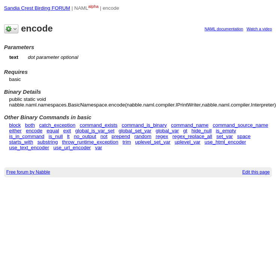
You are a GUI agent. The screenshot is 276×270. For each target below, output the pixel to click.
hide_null (202, 131)
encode (34, 131)
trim (127, 142)
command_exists (98, 125)
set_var (224, 136)
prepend (121, 136)
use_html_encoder (225, 142)
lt (68, 136)
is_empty (226, 131)
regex (162, 136)
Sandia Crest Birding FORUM (37, 8)
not (104, 136)
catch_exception (57, 125)
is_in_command (26, 136)
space (243, 136)
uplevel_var (188, 142)
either (15, 131)
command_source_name (240, 125)
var (98, 147)
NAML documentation (224, 29)
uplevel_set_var (152, 142)
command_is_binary (144, 125)
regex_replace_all (192, 136)
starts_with (21, 142)
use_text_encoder (29, 147)
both (30, 125)
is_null (56, 136)
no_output (85, 136)
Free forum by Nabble (28, 172)
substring (48, 142)
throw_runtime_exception (90, 142)
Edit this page (256, 172)
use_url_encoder (72, 147)
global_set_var (134, 131)
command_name (189, 125)
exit (67, 131)
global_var (167, 131)
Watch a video (259, 29)
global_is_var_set (95, 131)
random (143, 136)
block (15, 125)
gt (185, 131)
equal (52, 131)
